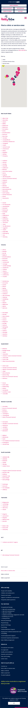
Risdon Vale (5, 526)
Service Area (6, 63)
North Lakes (5, 384)
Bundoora (4, 260)
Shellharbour (5, 215)
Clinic (4, 59)
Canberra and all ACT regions (10, 542)
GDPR (16, 700)
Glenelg (4, 464)
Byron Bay (4, 136)
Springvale (5, 327)
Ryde (3, 213)
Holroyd (4, 162)
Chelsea (4, 269)
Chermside (5, 357)
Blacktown (5, 127)
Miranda (4, 185)
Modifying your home (7, 616)
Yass (3, 235)
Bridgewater (5, 502)
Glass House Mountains (8, 361)
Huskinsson (5, 167)
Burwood (4, 134)
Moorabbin (5, 312)
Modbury (4, 474)
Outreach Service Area (8, 61)
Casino (4, 145)
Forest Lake (5, 359)
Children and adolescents (7, 593)
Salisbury (4, 489)
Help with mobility (6, 613)
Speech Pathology (6, 625)
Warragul (4, 332)
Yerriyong (4, 237)
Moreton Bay (5, 375)
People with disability (6, 591)
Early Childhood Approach (7, 640)
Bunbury (4, 410)
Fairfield (4, 154)
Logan (4, 371)
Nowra (4, 196)
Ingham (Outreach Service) (9, 369)
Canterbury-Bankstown (8, 141)
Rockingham (5, 442)
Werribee (4, 336)
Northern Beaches (7, 194)
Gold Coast (5, 366)
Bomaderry (5, 129)
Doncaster (5, 283)
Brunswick (4, 258)
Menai (4, 184)
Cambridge (5, 504)
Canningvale (5, 415)
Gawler (4, 462)
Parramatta (5, 198)
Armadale (5, 406)
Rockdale (4, 211)
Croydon (4, 276)
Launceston (5, 516)
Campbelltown (6, 140)
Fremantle (5, 422)
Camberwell (5, 262)
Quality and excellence (7, 652)
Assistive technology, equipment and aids (13, 614)
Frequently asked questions (8, 599)
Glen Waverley (6, 295)
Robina (4, 388)
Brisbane (4, 348)
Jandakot (4, 427)
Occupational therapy (7, 607)
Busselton (5, 412)
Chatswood (5, 148)
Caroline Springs (6, 265)
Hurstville (4, 166)
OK (14, 703)
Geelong (4, 297)
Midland (4, 435)
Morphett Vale (6, 476)
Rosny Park (5, 527)
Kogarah (4, 175)
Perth (3, 439)
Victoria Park (5, 444)
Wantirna (4, 334)
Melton (4, 306)
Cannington (5, 413)
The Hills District (6, 226)
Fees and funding (5, 656)
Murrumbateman (6, 189)
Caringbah (5, 143)
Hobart (4, 509)
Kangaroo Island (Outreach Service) (11, 470)
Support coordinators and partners (10, 597)
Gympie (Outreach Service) (9, 367)
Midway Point (5, 519)
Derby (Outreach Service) (9, 417)
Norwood (4, 486)
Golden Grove (6, 466)
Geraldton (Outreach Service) (10, 423)
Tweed (4, 229)
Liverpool (4, 180)
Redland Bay (5, 386)
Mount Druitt (5, 187)
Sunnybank (5, 390)
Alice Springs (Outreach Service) (10, 555)
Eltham (4, 286)
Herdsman (5, 425)
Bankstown (5, 125)
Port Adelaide (6, 487)
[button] (14, 84)
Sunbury (4, 330)
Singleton (4, 217)
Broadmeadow (6, 132)
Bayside (4, 251)
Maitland (4, 182)
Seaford (4, 325)
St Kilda (4, 328)
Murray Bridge (5, 479)
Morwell (4, 314)
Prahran (4, 318)
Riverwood (5, 210)
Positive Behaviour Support (8, 629)
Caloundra (5, 354)
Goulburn (4, 160)
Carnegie (4, 264)
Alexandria (5, 120)
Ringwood (5, 321)
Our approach (4, 650)
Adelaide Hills (5, 457)
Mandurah (5, 430)
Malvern (4, 302)
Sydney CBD (5, 220)
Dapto (4, 150)
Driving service (6, 618)
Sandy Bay (5, 529)
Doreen (4, 284)
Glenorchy (5, 507)
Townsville (5, 393)
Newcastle (5, 191)
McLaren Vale (5, 472)
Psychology (4, 627)
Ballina (4, 123)
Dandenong (5, 281)
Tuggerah (4, 228)
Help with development (8, 611)
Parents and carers (6, 595)
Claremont (5, 506)
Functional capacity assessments (10, 638)
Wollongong (5, 233)
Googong (4, 156)
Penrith (4, 203)
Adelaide (4, 459)
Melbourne (5, 304)
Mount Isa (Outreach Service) (10, 376)
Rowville (4, 323)
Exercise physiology (6, 620)
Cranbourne (5, 274)
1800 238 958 (12, 2)
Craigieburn (5, 273)
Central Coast (6, 147)
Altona (4, 249)
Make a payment (5, 578)
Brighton (4, 255)
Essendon (4, 290)
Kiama (4, 173)
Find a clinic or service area (8, 570)
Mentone (4, 308)
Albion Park (5, 118)
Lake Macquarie (6, 176)
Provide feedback (5, 675)
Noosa (4, 383)
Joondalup (5, 429)
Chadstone (5, 267)
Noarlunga (5, 484)
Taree (4, 224)
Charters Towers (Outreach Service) (11, 356)
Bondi (3, 131)
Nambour (4, 378)
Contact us (4, 666)
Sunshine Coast (6, 392)
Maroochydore (6, 373)
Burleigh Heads (6, 350)
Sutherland (5, 219)
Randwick (4, 208)
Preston (4, 320)
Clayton (4, 271)
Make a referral (5, 574)
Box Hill (4, 253)
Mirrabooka (5, 437)
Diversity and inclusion (6, 654)
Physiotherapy (4, 622)
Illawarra (4, 169)
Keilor (3, 301)
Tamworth (5, 222)
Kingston (4, 514)
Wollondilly (5, 231)
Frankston (4, 293)
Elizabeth (4, 460)
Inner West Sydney (7, 171)
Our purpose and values (7, 647)
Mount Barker (5, 478)
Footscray (5, 292)
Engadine (4, 152)
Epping (4, 288)
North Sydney (5, 193)
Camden (4, 138)
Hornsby (4, 164)
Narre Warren (5, 316)
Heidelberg (5, 299)
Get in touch (4, 567)
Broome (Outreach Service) (9, 408)
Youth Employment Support (8, 635)
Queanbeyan (5, 206)
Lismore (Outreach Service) (9, 178)
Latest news (4, 658)
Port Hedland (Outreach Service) (11, 440)
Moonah (4, 521)
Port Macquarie (6, 204)
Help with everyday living (8, 609)
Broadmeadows (6, 257)
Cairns (4, 352)
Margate (4, 517)
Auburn (4, 122)
